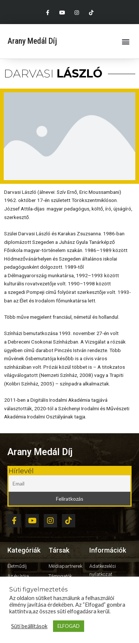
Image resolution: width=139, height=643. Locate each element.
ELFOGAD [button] (68, 626)
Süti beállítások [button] (29, 626)
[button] (125, 41)
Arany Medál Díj (32, 41)
